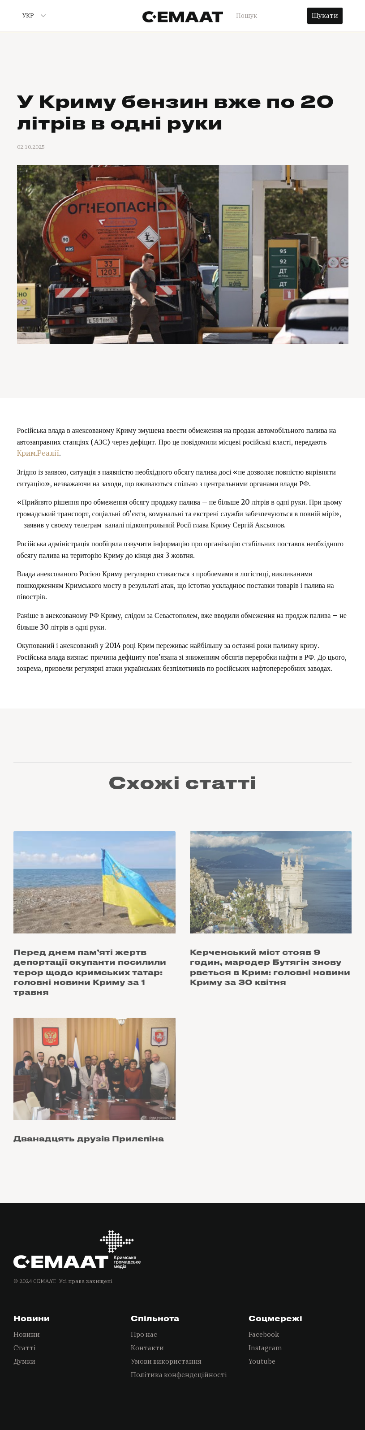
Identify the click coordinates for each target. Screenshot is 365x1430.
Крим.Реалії (38, 453)
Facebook (264, 1334)
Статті (24, 1348)
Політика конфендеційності (179, 1374)
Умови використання (166, 1361)
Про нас (144, 1334)
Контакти (147, 1348)
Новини (26, 1334)
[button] (30, 15)
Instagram (265, 1348)
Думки (24, 1361)
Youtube (262, 1361)
